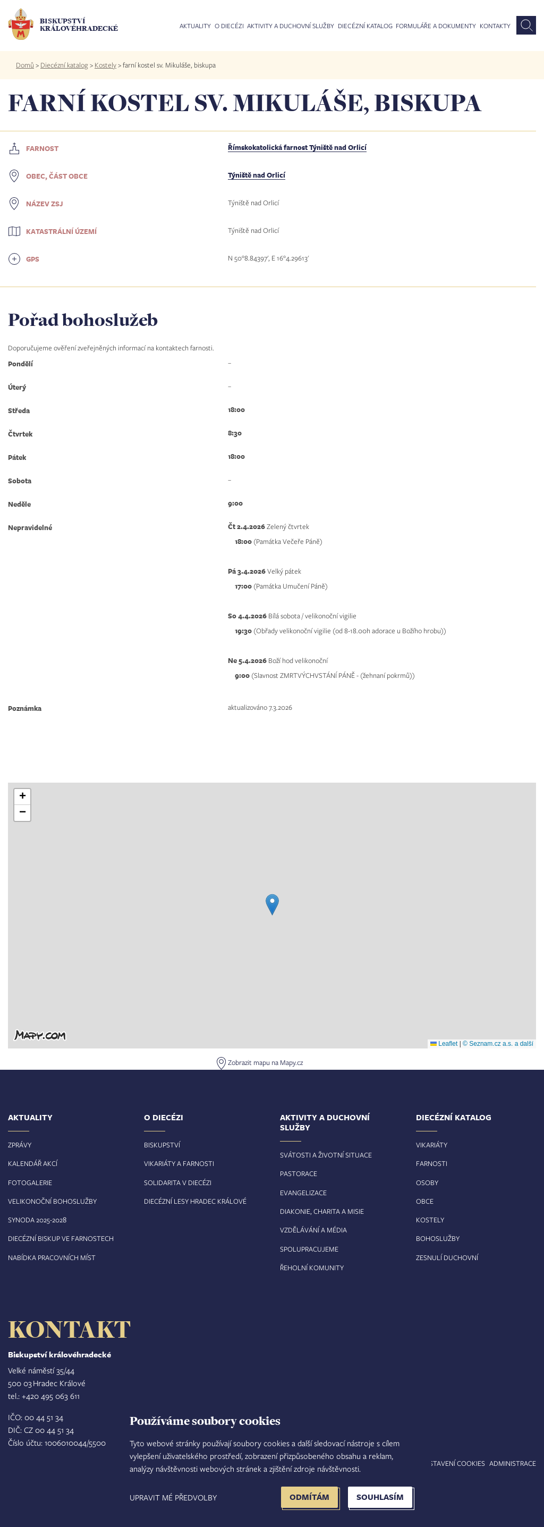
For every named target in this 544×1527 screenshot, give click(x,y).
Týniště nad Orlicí (256, 175)
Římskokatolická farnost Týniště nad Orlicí (297, 147)
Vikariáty (431, 1145)
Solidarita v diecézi (177, 1182)
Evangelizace (303, 1192)
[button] (272, 905)
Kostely (105, 65)
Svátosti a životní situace (326, 1155)
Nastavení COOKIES (452, 1463)
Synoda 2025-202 (35, 1219)
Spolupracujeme (309, 1249)
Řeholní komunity (312, 1267)
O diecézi (229, 26)
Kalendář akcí (32, 1163)
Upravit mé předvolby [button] (173, 1497)
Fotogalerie (30, 1182)
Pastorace (298, 1173)
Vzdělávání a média (313, 1230)
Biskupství (162, 1145)
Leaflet (443, 1043)
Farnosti (431, 1163)
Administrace (512, 1463)
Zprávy (19, 1145)
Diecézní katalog (365, 26)
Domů (25, 65)
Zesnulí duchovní (447, 1257)
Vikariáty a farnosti (179, 1163)
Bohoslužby (438, 1238)
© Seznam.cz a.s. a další (498, 1043)
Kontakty (495, 26)
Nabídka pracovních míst (52, 1257)
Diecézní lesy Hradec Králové (195, 1201)
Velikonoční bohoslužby (52, 1201)
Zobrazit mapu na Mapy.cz (265, 1062)
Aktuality (195, 26)
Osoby (427, 1182)
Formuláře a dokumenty (436, 26)
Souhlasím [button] (380, 1497)
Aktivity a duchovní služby (290, 26)
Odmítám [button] (309, 1497)
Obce (425, 1201)
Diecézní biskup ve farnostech (61, 1238)
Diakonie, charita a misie (322, 1211)
